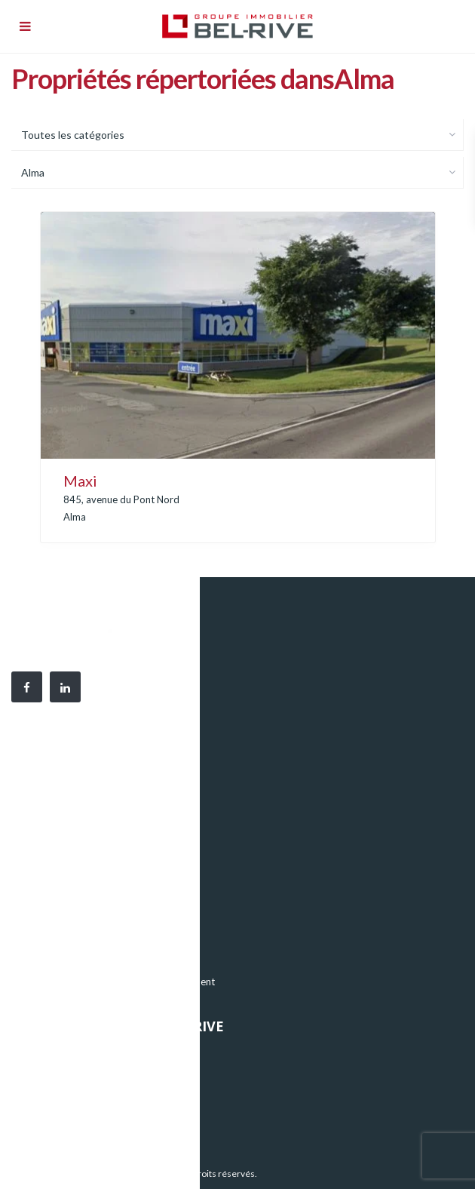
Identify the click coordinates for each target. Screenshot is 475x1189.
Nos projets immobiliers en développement (120, 981)
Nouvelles (46, 1099)
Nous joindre (53, 1122)
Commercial (51, 959)
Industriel (45, 936)
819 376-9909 (105, 821)
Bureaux (43, 914)
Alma (74, 517)
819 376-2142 (113, 837)
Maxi (80, 481)
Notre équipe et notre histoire (90, 1077)
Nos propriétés (58, 1054)
